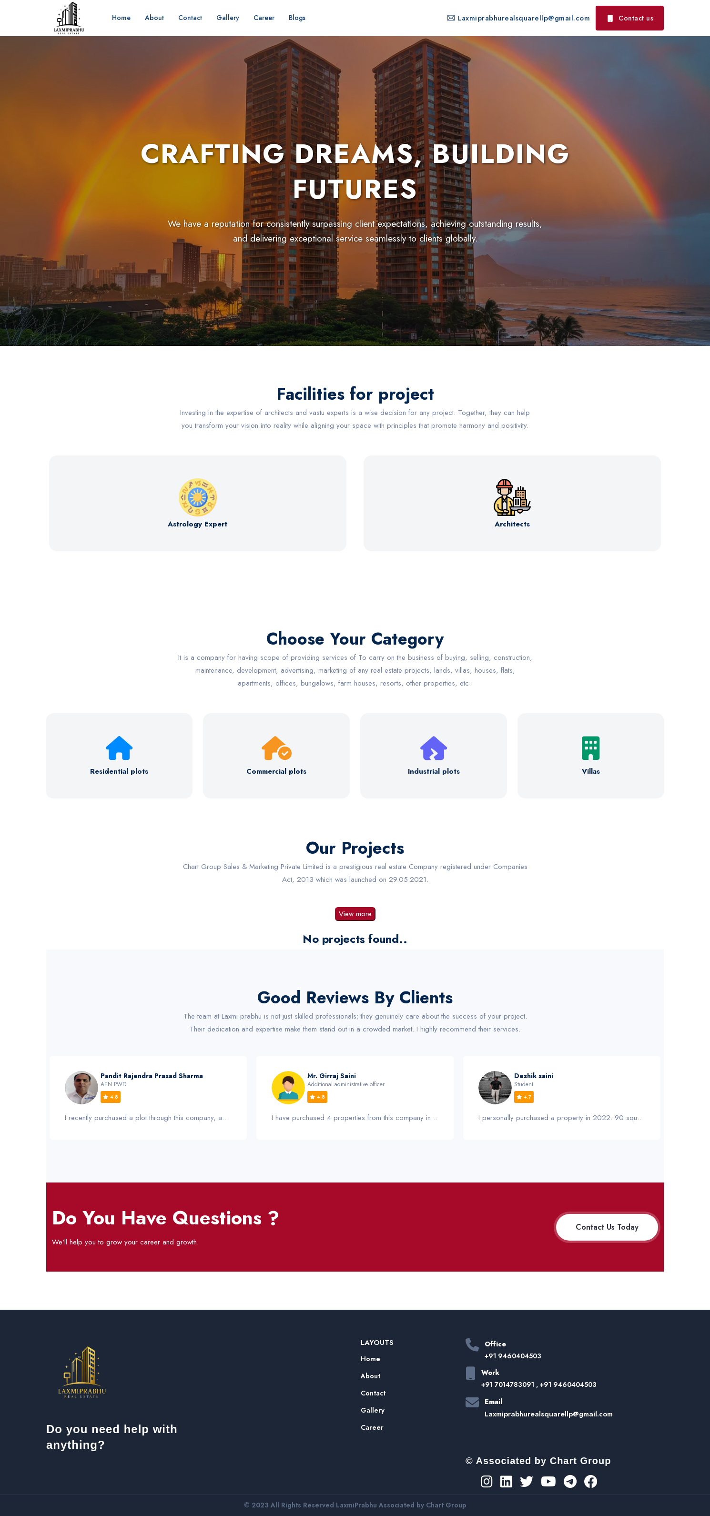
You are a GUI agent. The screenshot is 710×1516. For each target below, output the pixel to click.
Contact (190, 17)
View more (355, 914)
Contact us (629, 18)
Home (121, 17)
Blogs (297, 17)
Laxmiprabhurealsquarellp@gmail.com (518, 18)
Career (264, 17)
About (154, 17)
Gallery (227, 17)
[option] (148, 1098)
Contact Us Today (607, 1227)
